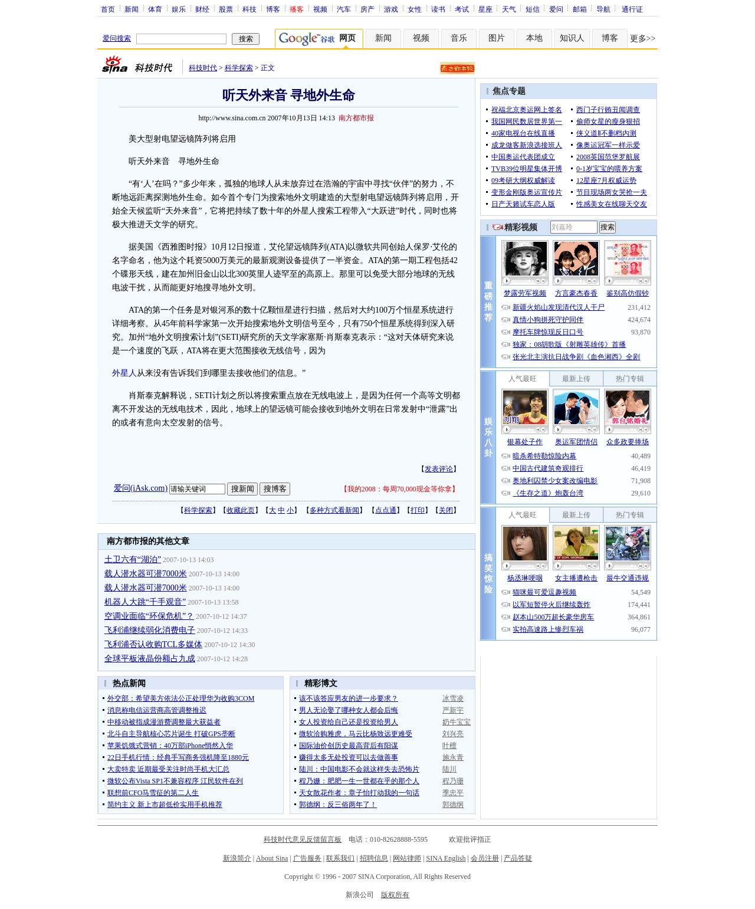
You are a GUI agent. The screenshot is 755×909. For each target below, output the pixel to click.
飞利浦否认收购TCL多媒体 (153, 644)
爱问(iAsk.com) (141, 488)
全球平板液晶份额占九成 (149, 658)
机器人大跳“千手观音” (145, 602)
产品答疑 (518, 858)
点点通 (385, 510)
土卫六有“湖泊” (132, 559)
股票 (226, 8)
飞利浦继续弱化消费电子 (149, 630)
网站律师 (407, 858)
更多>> (643, 38)
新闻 (131, 8)
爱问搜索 (117, 38)
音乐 (459, 38)
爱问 (556, 8)
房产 (367, 8)
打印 (418, 510)
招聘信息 (374, 858)
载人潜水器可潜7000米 (145, 573)
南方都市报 (356, 118)
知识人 (572, 38)
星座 (485, 8)
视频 (320, 8)
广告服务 (307, 858)
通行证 (632, 8)
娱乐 (179, 8)
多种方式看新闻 (334, 510)
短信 (533, 8)
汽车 (344, 8)
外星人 (124, 373)
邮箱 (580, 8)
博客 (273, 8)
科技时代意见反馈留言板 (303, 839)
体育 (155, 8)
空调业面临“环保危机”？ (149, 616)
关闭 (446, 510)
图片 (496, 38)
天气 (509, 8)
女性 (415, 8)
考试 (462, 8)
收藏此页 (240, 510)
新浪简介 (237, 858)
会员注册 (485, 858)
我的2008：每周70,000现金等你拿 (399, 489)
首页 (108, 8)
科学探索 (239, 68)
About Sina (272, 858)
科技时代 (203, 68)
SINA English (445, 858)
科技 (249, 8)
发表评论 (439, 469)
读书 (438, 8)
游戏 (391, 8)
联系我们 (340, 858)
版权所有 (395, 895)
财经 (202, 8)
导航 (603, 8)
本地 (534, 38)
